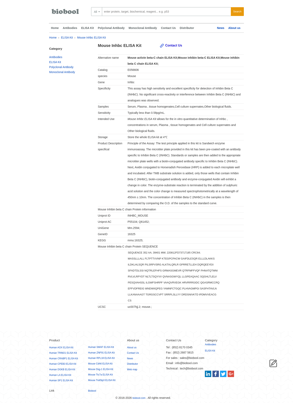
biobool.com (139, 398)
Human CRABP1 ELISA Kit (63, 358)
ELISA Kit (87, 28)
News (220, 28)
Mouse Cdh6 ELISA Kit (100, 363)
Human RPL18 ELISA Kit (101, 358)
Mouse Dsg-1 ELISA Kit (100, 369)
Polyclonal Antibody (111, 28)
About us (234, 28)
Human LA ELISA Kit (60, 375)
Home (55, 28)
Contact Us (168, 28)
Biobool (92, 390)
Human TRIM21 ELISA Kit (63, 353)
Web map (132, 369)
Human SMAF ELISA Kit (101, 347)
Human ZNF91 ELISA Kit (101, 352)
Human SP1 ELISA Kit (61, 380)
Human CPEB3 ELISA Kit (62, 363)
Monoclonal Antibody (143, 28)
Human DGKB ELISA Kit (62, 369)
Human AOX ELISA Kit (61, 347)
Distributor (187, 28)
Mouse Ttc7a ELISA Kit (100, 374)
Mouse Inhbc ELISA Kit (91, 37)
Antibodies (70, 28)
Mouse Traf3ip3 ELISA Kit (102, 380)
